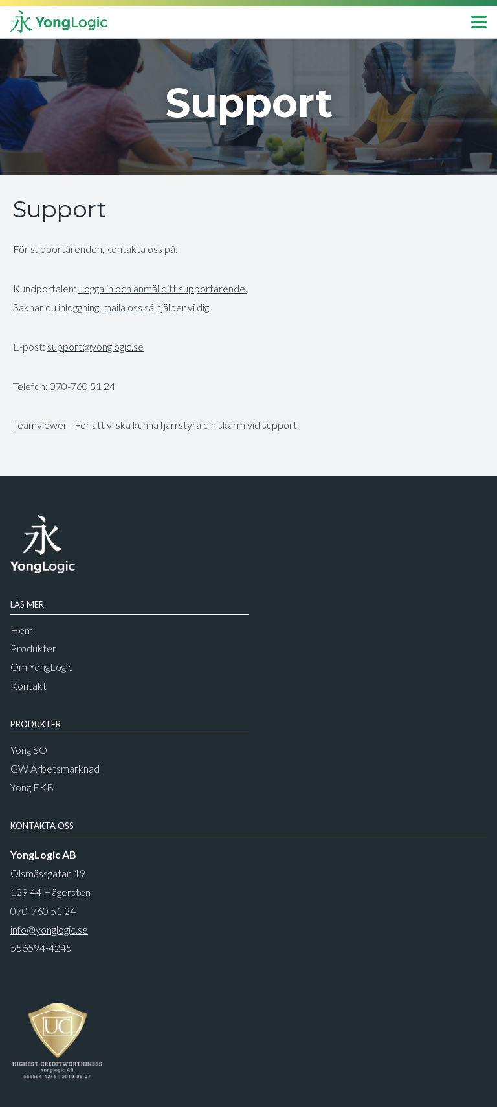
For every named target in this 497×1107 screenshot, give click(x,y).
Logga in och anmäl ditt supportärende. (162, 288)
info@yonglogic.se (49, 929)
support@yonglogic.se (95, 346)
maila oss (122, 307)
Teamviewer (40, 425)
